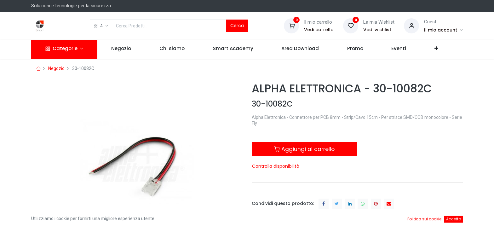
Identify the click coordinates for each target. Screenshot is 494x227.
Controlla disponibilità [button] (275, 166)
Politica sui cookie (424, 219)
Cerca (237, 25)
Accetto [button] (453, 219)
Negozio (56, 68)
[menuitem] (121, 49)
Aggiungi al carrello (304, 149)
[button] (101, 26)
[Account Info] (443, 29)
